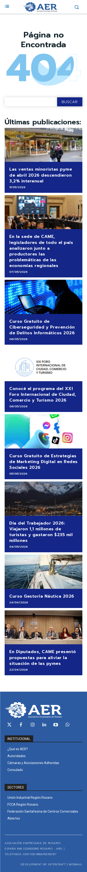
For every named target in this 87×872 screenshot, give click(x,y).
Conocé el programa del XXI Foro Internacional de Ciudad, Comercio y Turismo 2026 (42, 394)
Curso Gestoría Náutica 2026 (41, 596)
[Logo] (40, 6)
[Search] (69, 101)
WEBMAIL (75, 864)
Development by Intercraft (43, 864)
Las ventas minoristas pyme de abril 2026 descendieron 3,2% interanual (40, 175)
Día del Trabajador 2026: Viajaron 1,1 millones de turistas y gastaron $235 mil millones (41, 532)
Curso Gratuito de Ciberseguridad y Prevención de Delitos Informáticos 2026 (42, 327)
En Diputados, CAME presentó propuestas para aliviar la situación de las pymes (42, 657)
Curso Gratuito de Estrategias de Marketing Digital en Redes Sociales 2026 (43, 462)
